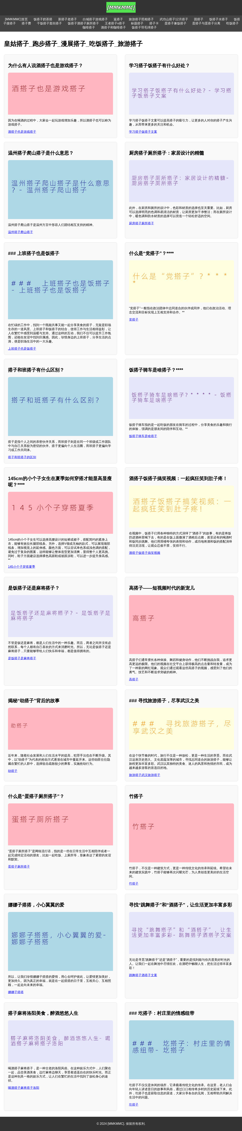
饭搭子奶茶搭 (43, 19)
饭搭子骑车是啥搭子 (143, 436)
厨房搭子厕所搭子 (141, 223)
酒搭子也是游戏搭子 (22, 131)
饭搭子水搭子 (218, 19)
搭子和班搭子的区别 (22, 457)
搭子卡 (154, 23)
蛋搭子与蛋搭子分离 (206, 23)
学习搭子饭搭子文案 (143, 131)
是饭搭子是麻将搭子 (22, 658)
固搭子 (198, 19)
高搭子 (133, 679)
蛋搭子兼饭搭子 (175, 23)
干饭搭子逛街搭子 (49, 23)
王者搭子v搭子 (115, 23)
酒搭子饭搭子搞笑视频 (144, 552)
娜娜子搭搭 (16, 992)
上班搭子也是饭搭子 (22, 348)
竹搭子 (133, 883)
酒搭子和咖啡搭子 (113, 27)
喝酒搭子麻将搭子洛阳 (23, 1087)
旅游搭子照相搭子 (141, 19)
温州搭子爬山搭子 (20, 232)
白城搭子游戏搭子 (95, 19)
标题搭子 (137, 23)
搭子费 (26, 23)
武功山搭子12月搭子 (174, 19)
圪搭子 (133, 1104)
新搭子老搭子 (67, 19)
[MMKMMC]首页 (16, 19)
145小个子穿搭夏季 (21, 566)
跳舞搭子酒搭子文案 (143, 975)
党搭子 (133, 319)
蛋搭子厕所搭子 (19, 866)
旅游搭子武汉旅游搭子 (144, 775)
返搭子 (118, 19)
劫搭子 (12, 771)
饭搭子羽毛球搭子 (144, 27)
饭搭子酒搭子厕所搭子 (83, 23)
